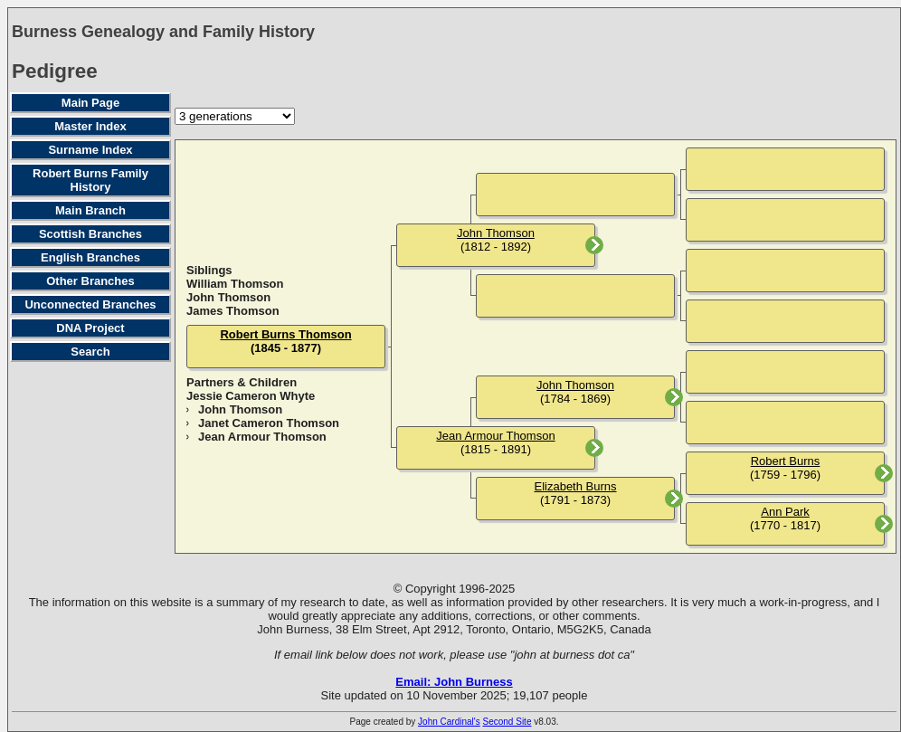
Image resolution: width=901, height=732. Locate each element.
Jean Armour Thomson (262, 436)
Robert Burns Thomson (285, 334)
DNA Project (90, 328)
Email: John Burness (453, 682)
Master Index (90, 126)
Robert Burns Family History (90, 180)
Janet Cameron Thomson (268, 423)
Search (90, 351)
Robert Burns (785, 461)
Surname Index (90, 150)
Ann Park (785, 511)
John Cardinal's (449, 722)
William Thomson (235, 283)
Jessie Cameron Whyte (250, 396)
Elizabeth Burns (575, 486)
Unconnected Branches (90, 304)
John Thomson (228, 297)
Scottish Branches (90, 234)
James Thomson (233, 311)
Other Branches (90, 281)
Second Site (507, 722)
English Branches (90, 257)
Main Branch (90, 210)
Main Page (90, 102)
